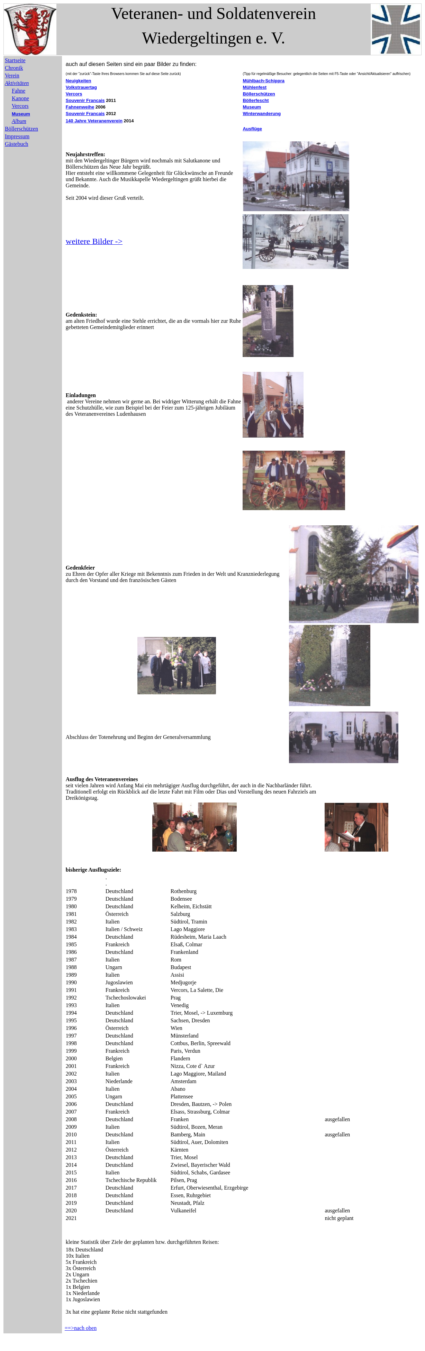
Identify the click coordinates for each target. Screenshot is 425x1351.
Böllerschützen (21, 129)
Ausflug (75, 779)
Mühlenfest (254, 87)
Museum (21, 113)
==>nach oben (81, 1328)
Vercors (20, 106)
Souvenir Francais (85, 100)
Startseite (15, 60)
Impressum (17, 136)
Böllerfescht (256, 100)
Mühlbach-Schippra (263, 80)
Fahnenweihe (80, 107)
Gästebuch (16, 144)
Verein (12, 75)
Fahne (18, 91)
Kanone (20, 98)
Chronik (14, 68)
